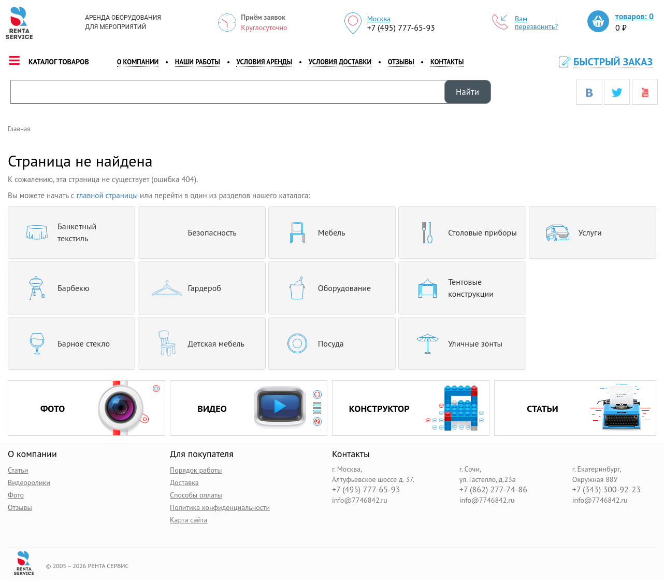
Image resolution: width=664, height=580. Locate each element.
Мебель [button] (311, 232)
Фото (16, 494)
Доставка (184, 482)
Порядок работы (196, 469)
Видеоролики (29, 482)
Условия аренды (264, 62)
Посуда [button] (310, 343)
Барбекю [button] (52, 288)
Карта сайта (189, 519)
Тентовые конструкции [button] (450, 288)
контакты (447, 62)
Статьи (18, 469)
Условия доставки (340, 62)
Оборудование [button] (324, 288)
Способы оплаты (196, 494)
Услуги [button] (569, 232)
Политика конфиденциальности (220, 507)
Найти (467, 92)
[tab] (71, 232)
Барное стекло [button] (63, 343)
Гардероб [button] (183, 288)
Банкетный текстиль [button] (56, 232)
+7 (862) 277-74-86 (493, 489)
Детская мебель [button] (195, 343)
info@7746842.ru (359, 499)
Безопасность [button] (191, 232)
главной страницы (107, 195)
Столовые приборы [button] (462, 232)
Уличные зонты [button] (454, 343)
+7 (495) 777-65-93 (401, 27)
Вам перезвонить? (525, 23)
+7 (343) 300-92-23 (606, 489)
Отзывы (401, 62)
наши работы (197, 62)
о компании (138, 62)
